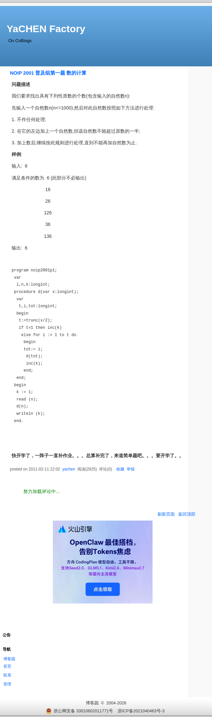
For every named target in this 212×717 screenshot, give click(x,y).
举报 (131, 469)
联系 (7, 675)
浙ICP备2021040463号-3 (141, 711)
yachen (68, 469)
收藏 (120, 469)
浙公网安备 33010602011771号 (79, 711)
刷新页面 (166, 514)
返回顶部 (186, 514)
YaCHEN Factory (46, 28)
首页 (7, 666)
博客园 (9, 659)
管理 (7, 684)
